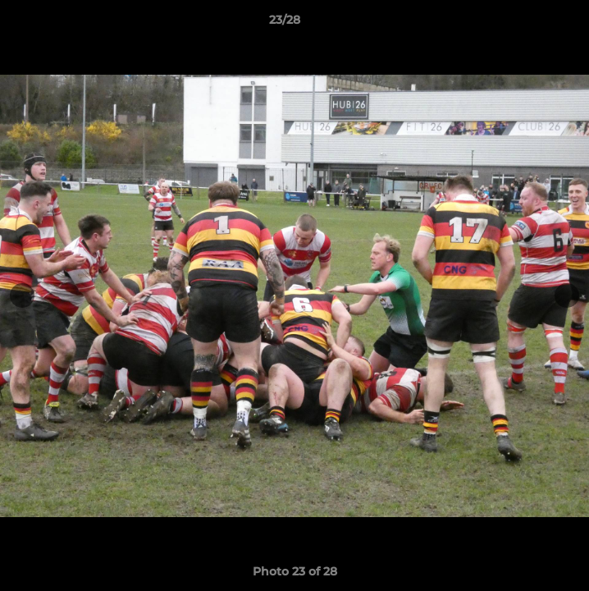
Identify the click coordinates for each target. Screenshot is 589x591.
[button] (530, 23)
